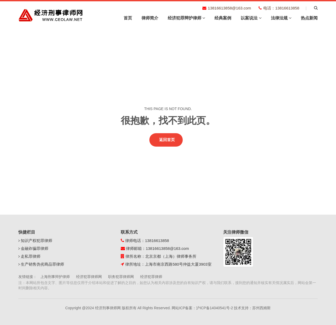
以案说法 (251, 18)
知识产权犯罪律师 (35, 240)
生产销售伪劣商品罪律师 (41, 264)
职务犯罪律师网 (121, 277)
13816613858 (157, 240)
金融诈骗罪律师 (33, 248)
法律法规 (281, 18)
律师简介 (149, 18)
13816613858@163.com (167, 248)
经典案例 (222, 18)
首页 (128, 18)
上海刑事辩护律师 (55, 277)
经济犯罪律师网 (89, 277)
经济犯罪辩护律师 (186, 18)
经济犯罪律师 (151, 277)
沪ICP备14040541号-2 (214, 308)
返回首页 (167, 139)
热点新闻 (309, 18)
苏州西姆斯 (261, 308)
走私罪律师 (29, 256)
